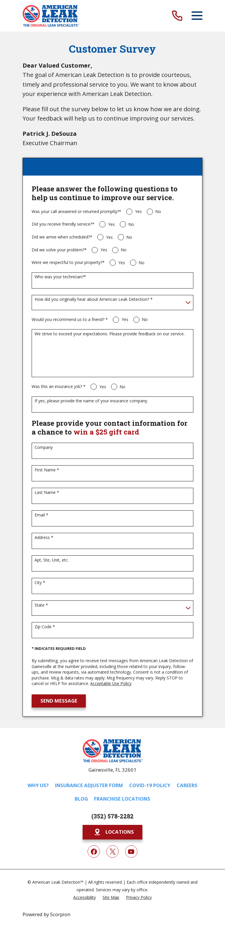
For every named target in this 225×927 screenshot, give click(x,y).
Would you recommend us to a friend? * (70, 319)
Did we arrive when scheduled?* (62, 237)
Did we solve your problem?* (59, 250)
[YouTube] (131, 851)
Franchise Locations (122, 798)
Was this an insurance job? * (59, 386)
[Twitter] (112, 851)
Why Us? (38, 785)
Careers (187, 785)
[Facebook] (94, 851)
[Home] (51, 16)
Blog (81, 798)
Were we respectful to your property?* (68, 262)
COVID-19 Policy (149, 785)
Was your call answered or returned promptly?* (76, 211)
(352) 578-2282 (112, 816)
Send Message (58, 700)
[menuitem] (84, 897)
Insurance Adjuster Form (89, 785)
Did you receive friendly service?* (63, 224)
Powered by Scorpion (46, 914)
